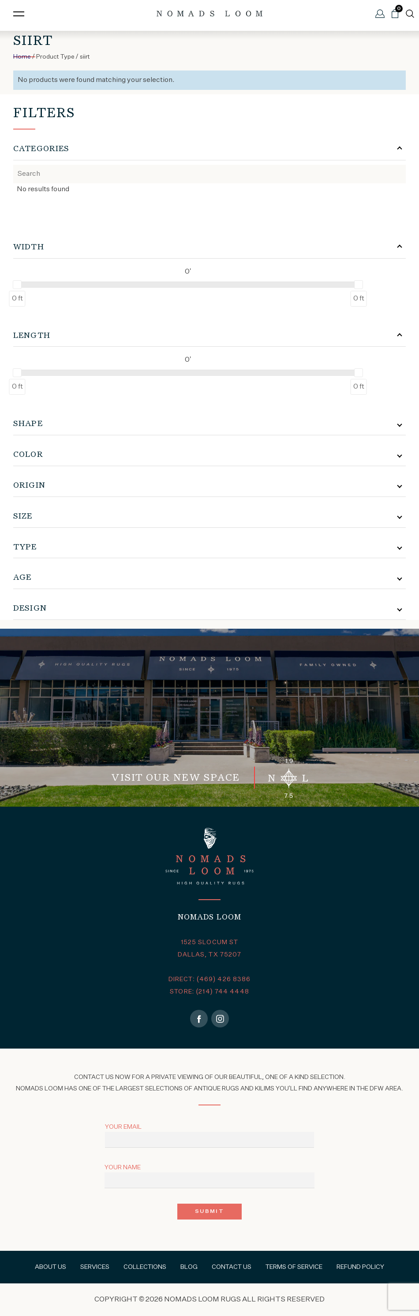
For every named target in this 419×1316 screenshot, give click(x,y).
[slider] (17, 284)
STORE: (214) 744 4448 (209, 992)
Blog (189, 1267)
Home (22, 57)
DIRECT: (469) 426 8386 (209, 979)
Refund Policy (360, 1267)
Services (94, 1267)
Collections (144, 1267)
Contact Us (231, 1267)
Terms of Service (294, 1267)
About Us (50, 1267)
